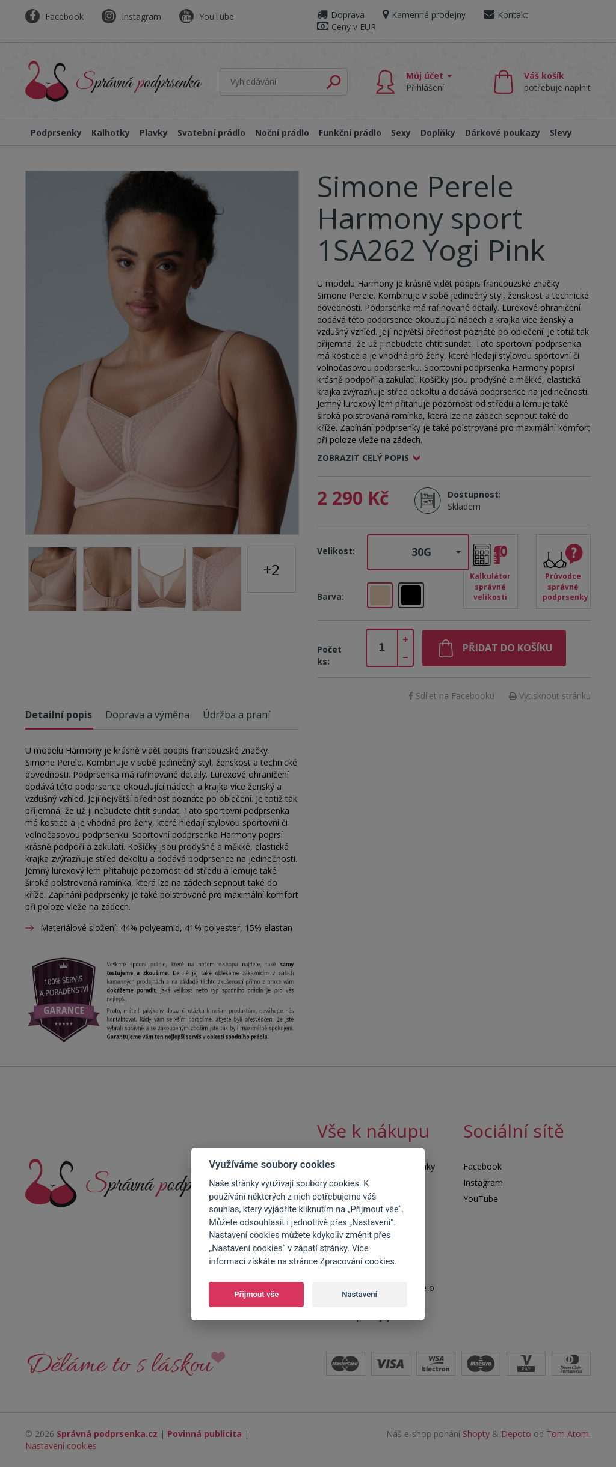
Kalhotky (110, 132)
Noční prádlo (282, 132)
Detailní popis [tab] (58, 714)
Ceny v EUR (346, 26)
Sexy (401, 132)
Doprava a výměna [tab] (147, 714)
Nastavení (359, 1294)
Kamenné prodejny (424, 14)
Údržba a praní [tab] (236, 714)
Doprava (341, 14)
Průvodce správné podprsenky (565, 586)
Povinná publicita (204, 1433)
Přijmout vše (256, 1294)
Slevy (561, 132)
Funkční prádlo (350, 132)
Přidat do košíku (508, 647)
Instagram (131, 16)
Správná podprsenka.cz (107, 1433)
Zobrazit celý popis (363, 457)
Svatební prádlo (211, 132)
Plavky (154, 132)
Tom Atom (567, 1433)
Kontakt (506, 14)
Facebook (54, 16)
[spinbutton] (382, 648)
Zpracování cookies (357, 1262)
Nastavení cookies (61, 1445)
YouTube (206, 16)
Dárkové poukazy (502, 132)
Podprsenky (56, 132)
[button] (418, 552)
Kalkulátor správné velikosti (490, 586)
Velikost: (336, 551)
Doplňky (437, 132)
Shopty (476, 1433)
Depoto (516, 1433)
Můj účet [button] (429, 81)
